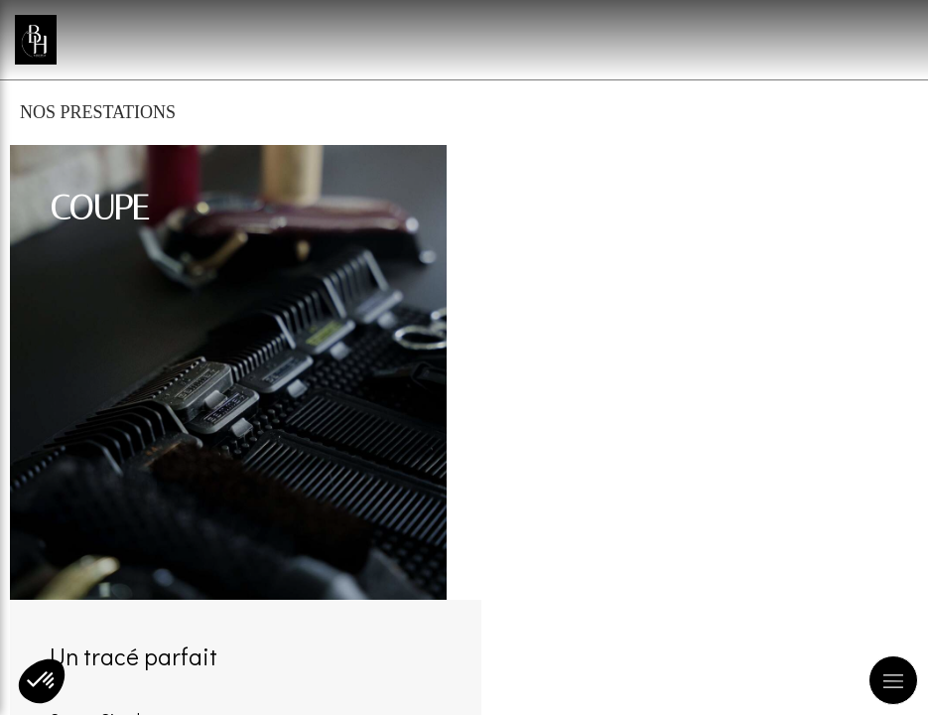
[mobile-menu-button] (893, 680)
